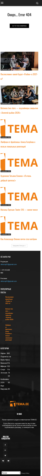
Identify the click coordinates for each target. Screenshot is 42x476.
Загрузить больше (19, 246)
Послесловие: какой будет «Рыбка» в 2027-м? (9, 300)
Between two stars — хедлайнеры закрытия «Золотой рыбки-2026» (9, 314)
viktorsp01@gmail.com (9, 264)
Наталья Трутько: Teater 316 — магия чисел (19, 209)
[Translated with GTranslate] (11, 472)
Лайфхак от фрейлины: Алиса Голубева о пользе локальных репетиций (8, 332)
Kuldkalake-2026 (5, 69)
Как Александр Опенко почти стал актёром (19, 239)
